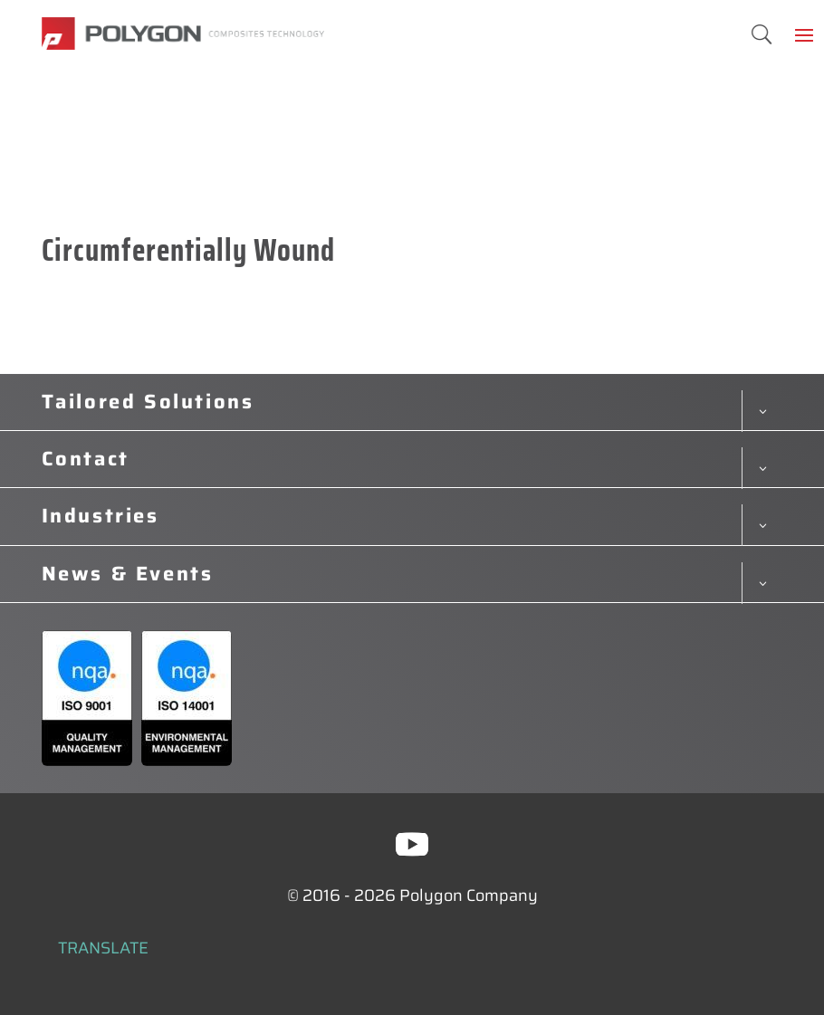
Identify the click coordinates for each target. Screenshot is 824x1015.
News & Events (128, 574)
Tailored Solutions (148, 402)
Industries (100, 516)
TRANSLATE (103, 948)
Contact (85, 459)
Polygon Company (468, 895)
